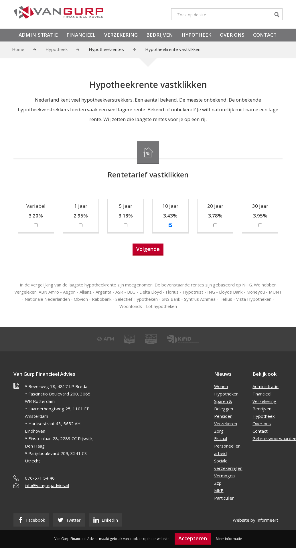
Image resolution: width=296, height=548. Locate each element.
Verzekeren (225, 423)
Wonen (221, 386)
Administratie (38, 34)
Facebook (31, 520)
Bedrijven (159, 34)
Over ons (232, 34)
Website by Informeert (255, 520)
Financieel (81, 34)
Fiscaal (220, 438)
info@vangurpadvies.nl (47, 485)
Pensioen (223, 416)
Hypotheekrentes (106, 49)
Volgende (148, 249)
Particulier (224, 498)
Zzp (218, 483)
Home (18, 49)
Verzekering (121, 34)
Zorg (219, 431)
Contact (265, 34)
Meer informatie (229, 538)
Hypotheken (226, 394)
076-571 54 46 (40, 478)
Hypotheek (196, 34)
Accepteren (192, 538)
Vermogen (224, 475)
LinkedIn (105, 520)
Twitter (69, 520)
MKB (219, 490)
